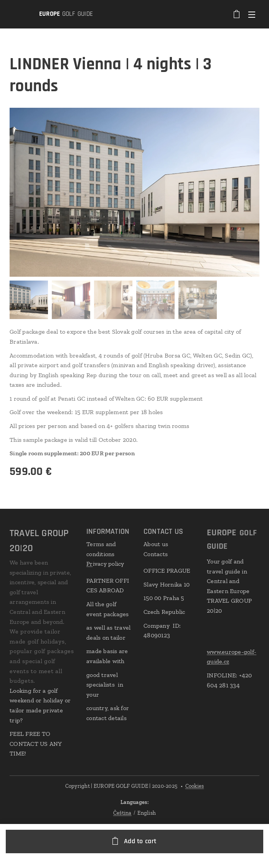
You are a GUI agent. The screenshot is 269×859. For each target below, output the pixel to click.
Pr (89, 563)
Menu (251, 14)
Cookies (194, 786)
